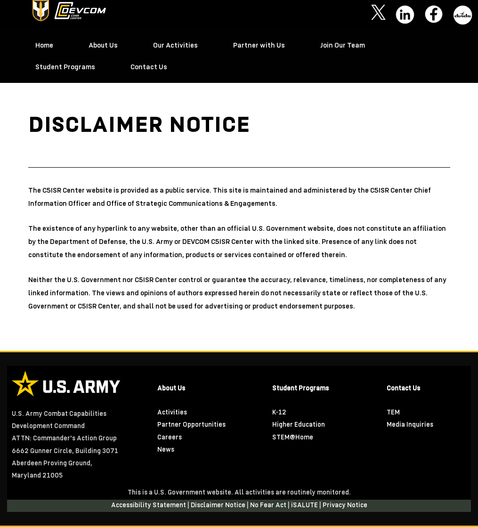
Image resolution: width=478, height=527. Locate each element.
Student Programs (65, 67)
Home (44, 45)
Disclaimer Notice (219, 505)
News (165, 450)
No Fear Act (269, 505)
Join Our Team (342, 45)
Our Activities (175, 45)
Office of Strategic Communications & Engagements (190, 204)
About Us (103, 45)
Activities (172, 412)
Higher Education (298, 425)
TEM (393, 412)
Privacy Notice (345, 505)
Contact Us (148, 67)
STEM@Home (292, 437)
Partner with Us (259, 45)
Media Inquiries (410, 425)
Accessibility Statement (149, 505)
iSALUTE (305, 505)
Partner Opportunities (191, 425)
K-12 (279, 412)
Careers (169, 437)
